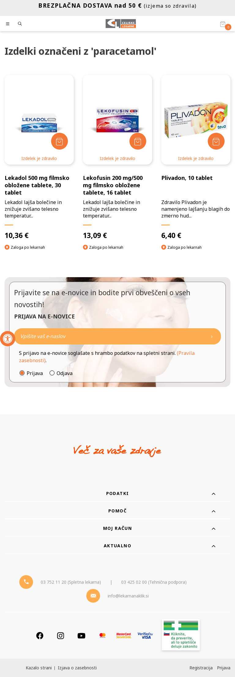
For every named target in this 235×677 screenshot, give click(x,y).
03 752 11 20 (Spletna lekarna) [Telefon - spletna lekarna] (71, 582)
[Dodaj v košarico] (59, 141)
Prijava (35, 373)
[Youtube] (81, 635)
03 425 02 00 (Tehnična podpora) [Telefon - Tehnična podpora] (154, 582)
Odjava (65, 373)
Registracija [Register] (201, 668)
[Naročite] (117, 336)
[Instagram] (60, 635)
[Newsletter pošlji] (212, 336)
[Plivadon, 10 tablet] (195, 157)
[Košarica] (222, 24)
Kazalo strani (39, 668)
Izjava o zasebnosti (77, 668)
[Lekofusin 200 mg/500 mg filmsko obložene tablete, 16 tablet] (117, 157)
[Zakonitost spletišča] (181, 635)
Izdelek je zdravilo (39, 158)
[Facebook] (39, 635)
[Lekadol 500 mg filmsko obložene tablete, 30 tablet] (39, 157)
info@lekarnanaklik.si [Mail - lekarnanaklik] (128, 596)
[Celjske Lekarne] (121, 23)
